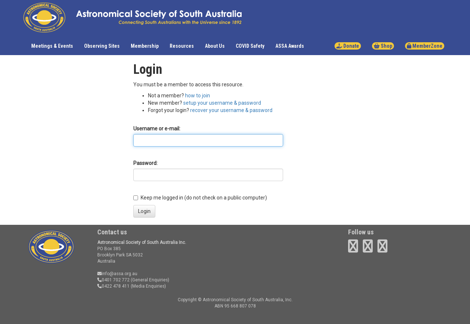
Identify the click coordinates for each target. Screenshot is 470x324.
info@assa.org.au (117, 273)
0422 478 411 (113, 286)
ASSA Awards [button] (289, 46)
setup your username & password (222, 103)
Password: (145, 163)
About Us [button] (215, 46)
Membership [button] (145, 46)
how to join (197, 95)
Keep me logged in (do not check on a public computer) (200, 198)
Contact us (112, 232)
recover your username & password (231, 110)
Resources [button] (182, 46)
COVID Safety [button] (250, 46)
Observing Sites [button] (102, 46)
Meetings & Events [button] (52, 46)
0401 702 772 (113, 279)
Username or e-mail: (156, 129)
